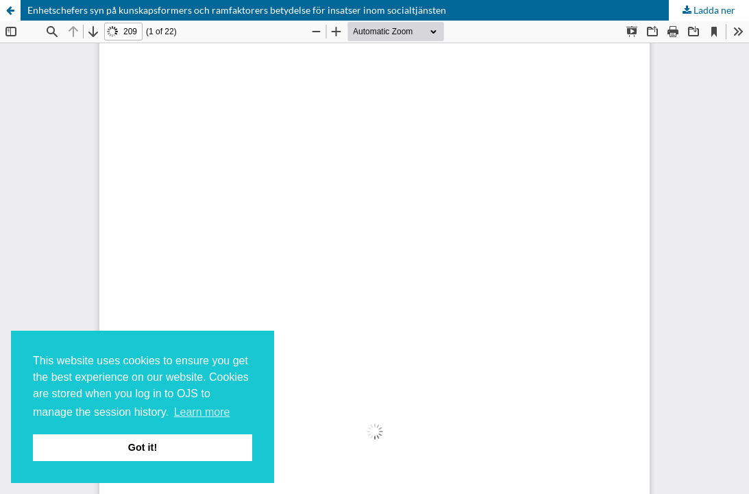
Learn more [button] (202, 412)
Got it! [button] (142, 447)
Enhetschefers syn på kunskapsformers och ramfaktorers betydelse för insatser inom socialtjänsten (236, 10)
